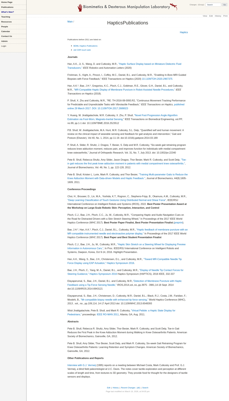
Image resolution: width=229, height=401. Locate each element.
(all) (138, 388)
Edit (211, 16)
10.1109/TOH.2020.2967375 (157, 79)
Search (145, 388)
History (218, 16)
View (205, 16)
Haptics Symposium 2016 (120, 263)
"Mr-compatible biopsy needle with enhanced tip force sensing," (114, 299)
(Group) (201, 5)
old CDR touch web (82, 50)
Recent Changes (128, 388)
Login (3, 46)
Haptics (184, 32)
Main (70, 21)
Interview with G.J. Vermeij (81, 365)
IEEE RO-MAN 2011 (108, 314)
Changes (193, 5)
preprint (178, 222)
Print (225, 16)
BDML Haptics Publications (85, 46)
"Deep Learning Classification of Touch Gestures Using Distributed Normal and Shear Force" (116, 200)
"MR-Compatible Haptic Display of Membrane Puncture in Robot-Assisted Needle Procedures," (124, 89)
